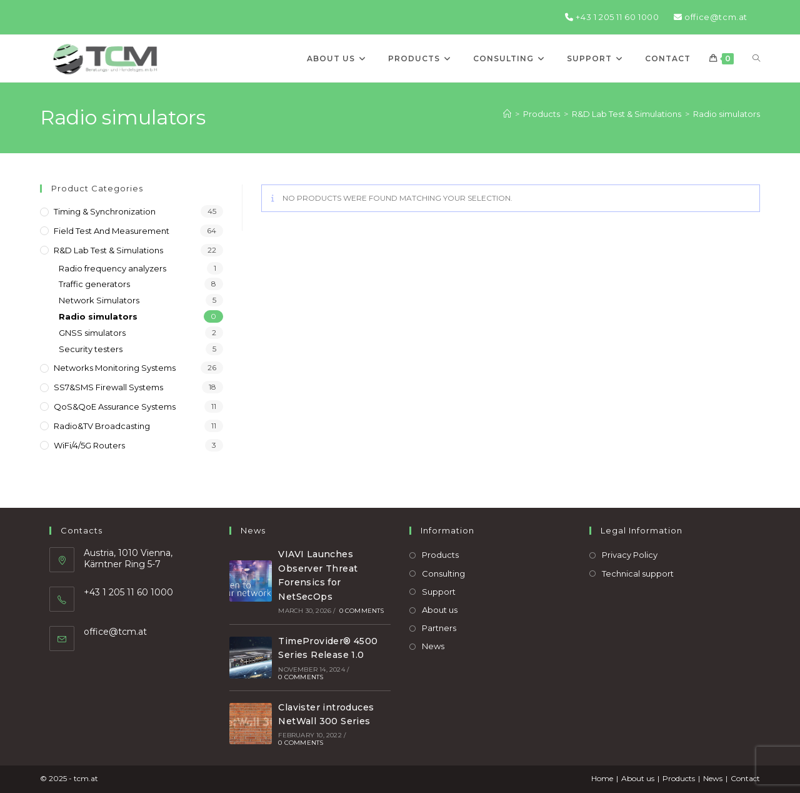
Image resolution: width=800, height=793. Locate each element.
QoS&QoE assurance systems (115, 407)
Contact (745, 778)
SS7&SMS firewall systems (108, 387)
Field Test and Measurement (111, 231)
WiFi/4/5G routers (89, 445)
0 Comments (361, 611)
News (433, 646)
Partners (439, 628)
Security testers (90, 349)
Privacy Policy (630, 555)
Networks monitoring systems (115, 368)
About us (440, 610)
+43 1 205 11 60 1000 (612, 17)
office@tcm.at (711, 17)
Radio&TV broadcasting (102, 426)
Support (439, 592)
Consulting (443, 573)
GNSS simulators (92, 333)
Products (440, 555)
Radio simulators (726, 114)
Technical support (638, 573)
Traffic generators (94, 284)
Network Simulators (99, 300)
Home (602, 778)
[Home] (507, 114)
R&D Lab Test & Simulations (108, 250)
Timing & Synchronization (105, 211)
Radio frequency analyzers (112, 268)
